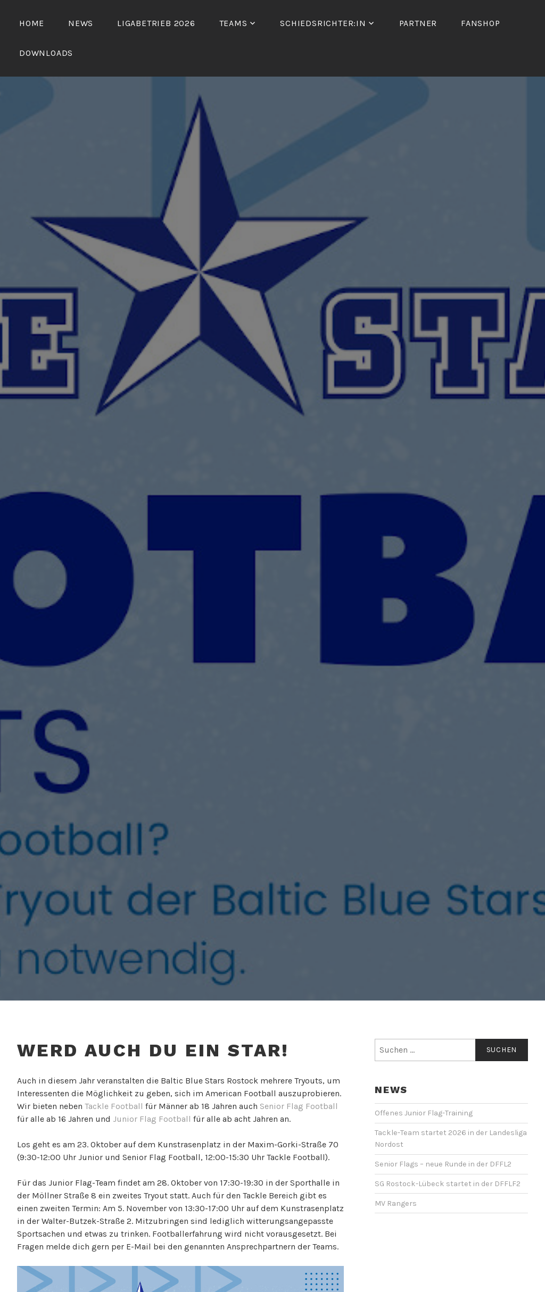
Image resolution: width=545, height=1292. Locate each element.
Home (31, 23)
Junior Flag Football (152, 1119)
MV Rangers (396, 1203)
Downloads (46, 53)
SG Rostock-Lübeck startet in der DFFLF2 (448, 1183)
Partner (418, 23)
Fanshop (480, 23)
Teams (233, 23)
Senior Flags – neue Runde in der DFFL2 (443, 1164)
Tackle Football (114, 1106)
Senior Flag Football (299, 1106)
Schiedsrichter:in (323, 23)
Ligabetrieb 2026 (156, 23)
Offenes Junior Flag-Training (424, 1113)
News (80, 23)
